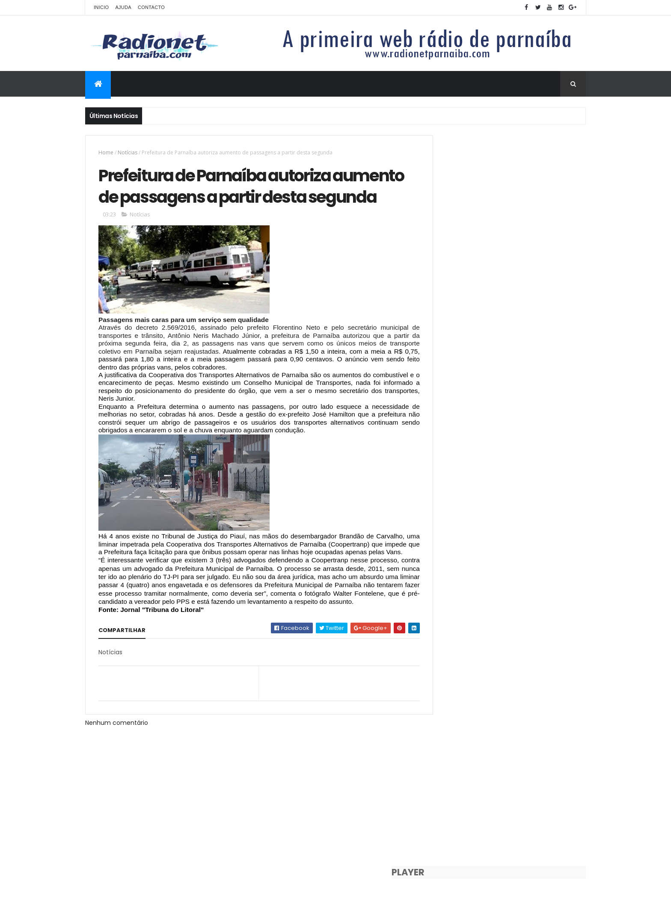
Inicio (101, 7)
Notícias (127, 152)
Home (105, 152)
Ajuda (123, 7)
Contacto (151, 7)
